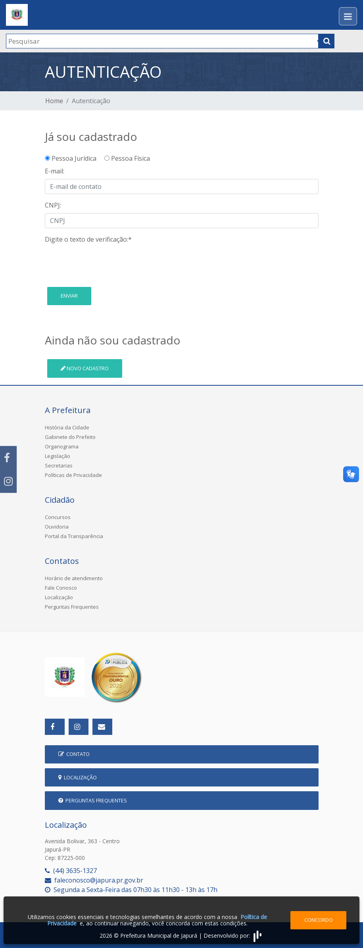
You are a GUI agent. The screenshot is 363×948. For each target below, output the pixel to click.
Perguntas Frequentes (72, 606)
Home (54, 100)
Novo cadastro (85, 368)
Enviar (69, 295)
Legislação (57, 456)
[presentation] (105, 262)
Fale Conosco (61, 587)
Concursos (58, 517)
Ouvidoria (57, 526)
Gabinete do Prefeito (70, 436)
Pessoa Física (127, 158)
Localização (59, 597)
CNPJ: (53, 205)
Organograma (62, 446)
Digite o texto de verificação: (88, 239)
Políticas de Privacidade (73, 475)
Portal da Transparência (74, 536)
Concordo (318, 919)
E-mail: (54, 171)
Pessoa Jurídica (74, 158)
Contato (74, 754)
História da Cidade (67, 427)
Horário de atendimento (74, 578)
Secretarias (59, 465)
